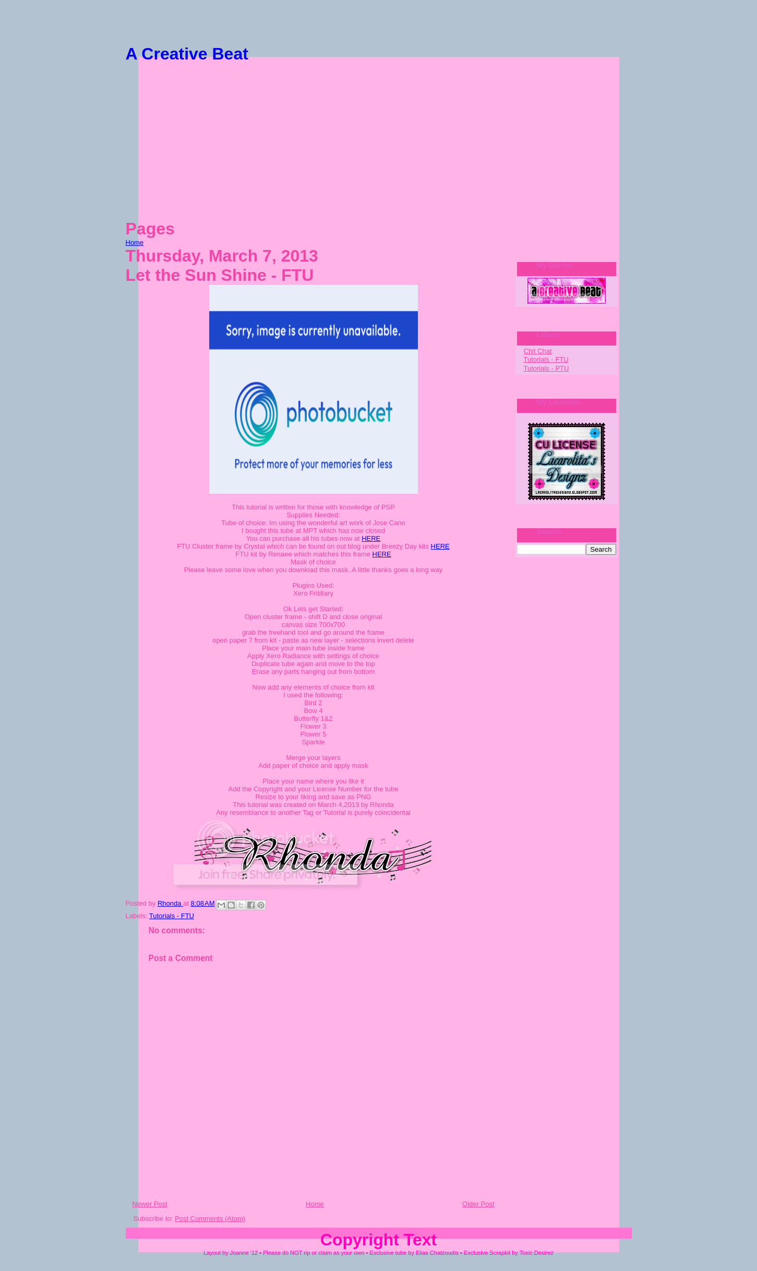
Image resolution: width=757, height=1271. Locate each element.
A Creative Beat (187, 53)
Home (135, 242)
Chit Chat (538, 351)
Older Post (478, 1204)
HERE (371, 538)
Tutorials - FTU (171, 916)
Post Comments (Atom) (210, 1218)
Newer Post (150, 1204)
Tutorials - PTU (546, 368)
